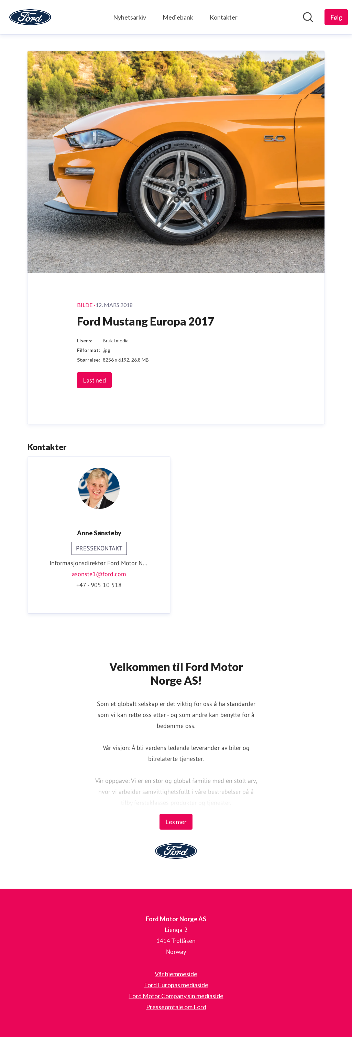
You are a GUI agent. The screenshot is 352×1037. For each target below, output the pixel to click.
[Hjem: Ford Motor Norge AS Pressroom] (30, 17)
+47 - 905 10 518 (99, 585)
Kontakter (224, 17)
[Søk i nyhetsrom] (308, 17)
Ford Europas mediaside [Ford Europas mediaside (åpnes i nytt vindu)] (176, 985)
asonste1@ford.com (99, 574)
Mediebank (178, 17)
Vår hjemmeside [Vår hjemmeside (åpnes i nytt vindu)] (176, 974)
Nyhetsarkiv (129, 17)
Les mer (176, 821)
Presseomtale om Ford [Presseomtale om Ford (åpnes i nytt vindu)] (176, 1007)
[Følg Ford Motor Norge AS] (336, 17)
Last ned (94, 380)
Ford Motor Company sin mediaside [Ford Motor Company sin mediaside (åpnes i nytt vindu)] (176, 996)
